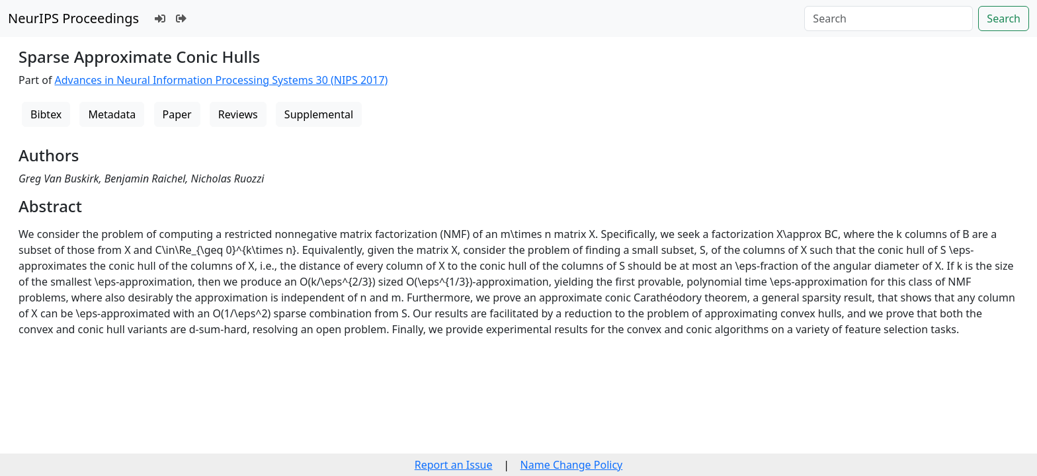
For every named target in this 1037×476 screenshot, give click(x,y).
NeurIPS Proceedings (73, 18)
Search (1003, 18)
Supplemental (318, 114)
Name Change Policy (571, 464)
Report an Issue (454, 464)
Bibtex (46, 114)
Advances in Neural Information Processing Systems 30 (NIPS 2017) (221, 80)
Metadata (112, 114)
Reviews (238, 114)
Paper (177, 114)
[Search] (888, 18)
